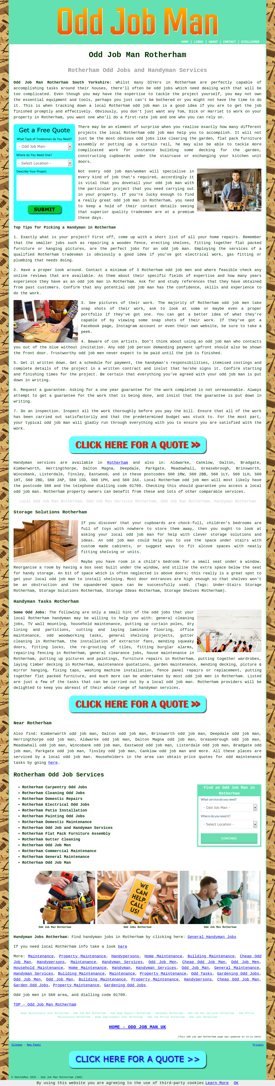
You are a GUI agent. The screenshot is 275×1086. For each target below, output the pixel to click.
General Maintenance (236, 968)
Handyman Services (122, 962)
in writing (36, 380)
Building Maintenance (211, 956)
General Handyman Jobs (212, 937)
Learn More (217, 1083)
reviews (39, 276)
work (208, 320)
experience (242, 287)
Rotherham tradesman (60, 254)
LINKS (198, 42)
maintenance (26, 635)
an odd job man (171, 249)
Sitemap (16, 1044)
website (208, 326)
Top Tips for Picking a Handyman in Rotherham (65, 227)
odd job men (91, 353)
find (30, 734)
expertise (204, 276)
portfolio (91, 314)
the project (82, 374)
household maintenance (95, 624)
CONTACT (229, 42)
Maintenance (41, 956)
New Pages (34, 1044)
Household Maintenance (38, 968)
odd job (155, 133)
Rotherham (117, 463)
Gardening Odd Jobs (238, 974)
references (193, 281)
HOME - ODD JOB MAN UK (137, 1027)
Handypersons (125, 956)
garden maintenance (175, 664)
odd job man (146, 106)
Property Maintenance (82, 956)
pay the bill (179, 411)
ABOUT (213, 42)
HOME (185, 42)
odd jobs (160, 612)
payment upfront (194, 347)
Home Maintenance (163, 956)
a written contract (119, 368)
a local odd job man (66, 757)
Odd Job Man (195, 968)
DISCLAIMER (250, 42)
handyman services (158, 688)
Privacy (258, 1044)
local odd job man (172, 682)
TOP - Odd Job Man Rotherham (45, 1004)
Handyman (121, 968)
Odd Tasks (201, 974)
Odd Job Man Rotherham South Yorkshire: (63, 82)
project (79, 237)
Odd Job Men (162, 962)
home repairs (224, 237)
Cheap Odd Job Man (203, 962)
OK (236, 1083)
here (53, 763)
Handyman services (34, 463)
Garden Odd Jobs (31, 985)
